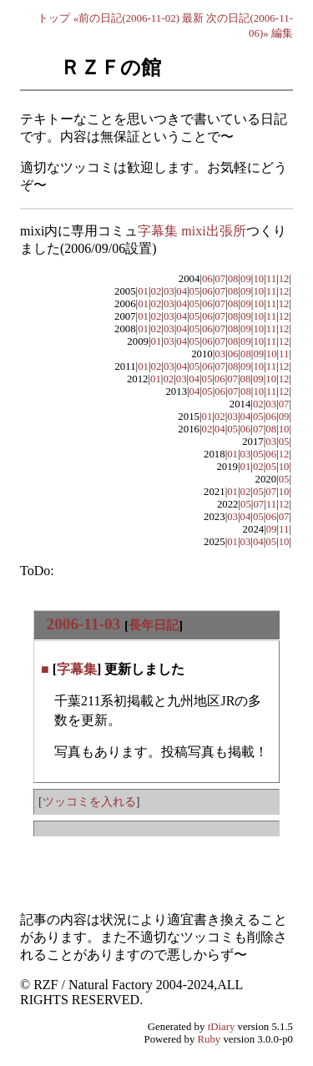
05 (194, 291)
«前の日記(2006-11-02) (126, 18)
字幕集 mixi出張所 (191, 231)
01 (143, 291)
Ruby (209, 1039)
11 (271, 279)
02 (156, 291)
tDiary (221, 1027)
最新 (193, 18)
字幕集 (77, 669)
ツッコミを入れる (89, 801)
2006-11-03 (83, 624)
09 (245, 279)
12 (284, 279)
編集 (282, 33)
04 (181, 291)
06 (207, 279)
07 (220, 279)
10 (258, 279)
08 (233, 279)
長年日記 (154, 625)
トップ (54, 18)
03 (169, 291)
